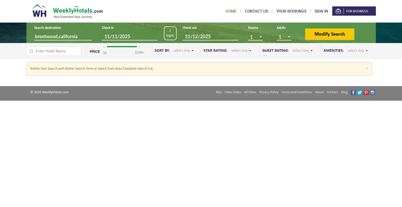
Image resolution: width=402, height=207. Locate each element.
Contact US (256, 11)
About (319, 92)
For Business (351, 11)
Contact (332, 92)
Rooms (253, 28)
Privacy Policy (268, 92)
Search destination (47, 28)
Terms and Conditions (297, 92)
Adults (281, 28)
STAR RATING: (227, 50)
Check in (108, 28)
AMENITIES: (346, 50)
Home (231, 11)
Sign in (321, 11)
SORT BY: (174, 50)
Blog (344, 92)
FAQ (219, 92)
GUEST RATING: (287, 50)
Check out (190, 28)
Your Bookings (291, 11)
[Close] (367, 68)
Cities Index (233, 92)
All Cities (250, 92)
